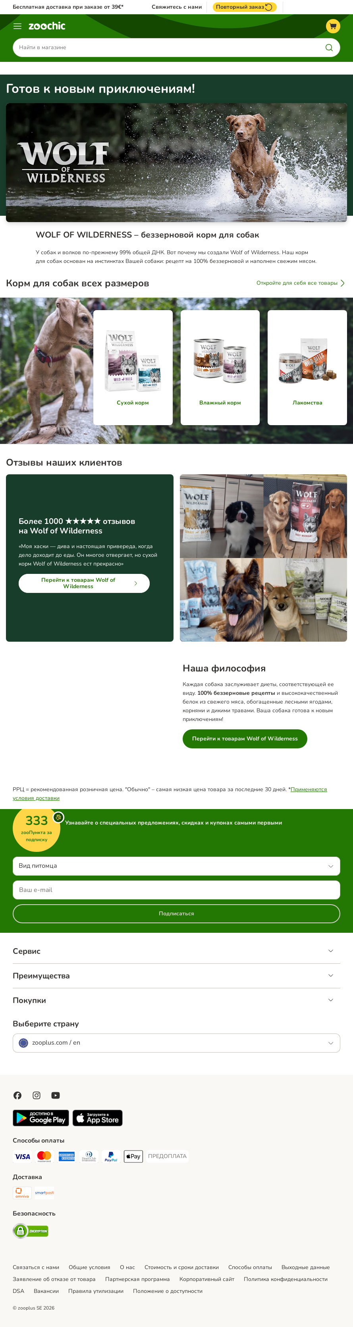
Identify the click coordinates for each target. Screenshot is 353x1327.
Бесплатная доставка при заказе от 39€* (68, 7)
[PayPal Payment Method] (111, 1158)
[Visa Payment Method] (22, 1158)
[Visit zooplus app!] (41, 1124)
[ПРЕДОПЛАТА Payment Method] (167, 1156)
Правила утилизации (95, 1291)
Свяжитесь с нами (177, 7)
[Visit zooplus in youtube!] (55, 1095)
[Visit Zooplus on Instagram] (36, 1095)
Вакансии (46, 1291)
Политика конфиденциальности (286, 1279)
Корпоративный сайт (206, 1279)
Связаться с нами (36, 1267)
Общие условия (89, 1267)
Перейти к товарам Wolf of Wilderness (90, 583)
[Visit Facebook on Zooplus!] (17, 1095)
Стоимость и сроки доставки (182, 1267)
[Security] (30, 1232)
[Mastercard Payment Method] (44, 1158)
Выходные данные (306, 1267)
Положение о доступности (168, 1291)
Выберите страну (46, 1024)
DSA (18, 1291)
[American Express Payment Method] (66, 1158)
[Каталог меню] (17, 26)
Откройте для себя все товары (302, 283)
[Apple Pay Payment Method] (133, 1158)
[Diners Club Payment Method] (88, 1158)
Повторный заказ (245, 7)
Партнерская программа (137, 1279)
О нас (127, 1267)
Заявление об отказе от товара (54, 1279)
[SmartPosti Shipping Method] (44, 1194)
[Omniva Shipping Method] (22, 1194)
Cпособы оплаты (250, 1267)
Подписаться (176, 913)
